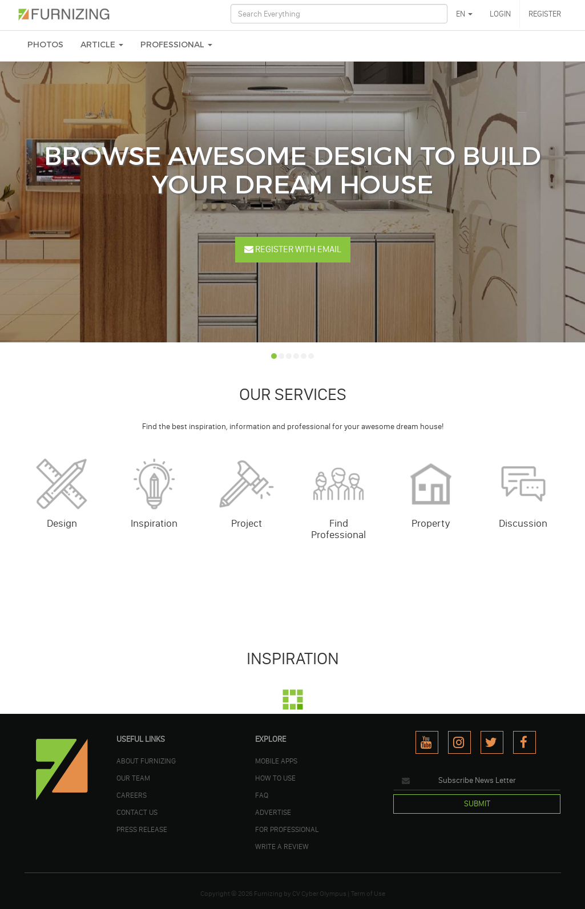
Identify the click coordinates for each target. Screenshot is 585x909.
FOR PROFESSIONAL (286, 829)
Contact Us (137, 812)
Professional (176, 44)
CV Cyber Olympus (319, 894)
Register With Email (292, 249)
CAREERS (131, 794)
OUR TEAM (133, 777)
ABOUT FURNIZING (146, 760)
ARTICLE (101, 44)
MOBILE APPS (276, 760)
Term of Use (368, 894)
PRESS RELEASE (141, 829)
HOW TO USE (275, 777)
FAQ (261, 794)
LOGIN (500, 14)
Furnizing (268, 894)
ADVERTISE (273, 812)
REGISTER (544, 14)
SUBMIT (477, 804)
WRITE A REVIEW (282, 846)
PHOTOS (45, 44)
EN (464, 14)
